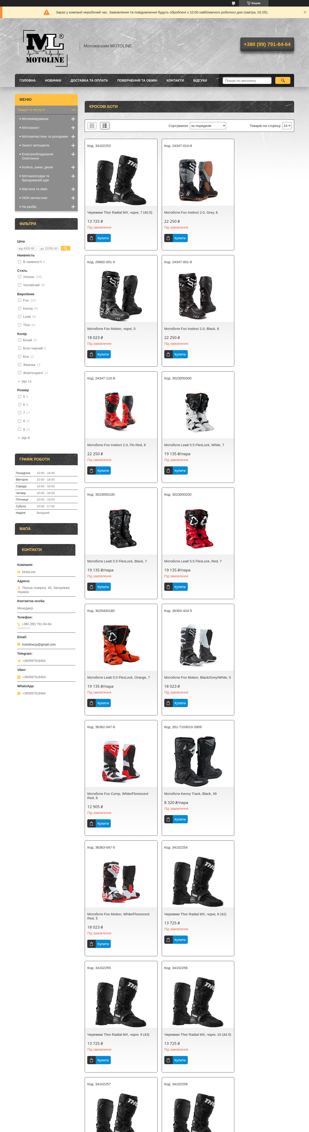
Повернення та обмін (137, 80)
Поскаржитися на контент (143, 1127)
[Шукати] (282, 80)
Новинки (53, 80)
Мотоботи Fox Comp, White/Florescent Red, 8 (188, 572)
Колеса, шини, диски (37, 167)
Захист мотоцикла (35, 145)
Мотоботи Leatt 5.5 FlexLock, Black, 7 (117, 449)
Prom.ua (176, 1123)
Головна (28, 80)
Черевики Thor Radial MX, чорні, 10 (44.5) (115, 812)
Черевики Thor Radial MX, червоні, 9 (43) (259, 1053)
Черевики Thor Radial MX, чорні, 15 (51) (258, 933)
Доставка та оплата (89, 80)
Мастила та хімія (34, 189)
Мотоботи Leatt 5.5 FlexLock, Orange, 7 (259, 451)
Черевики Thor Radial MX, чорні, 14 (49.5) (186, 933)
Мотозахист (31, 127)
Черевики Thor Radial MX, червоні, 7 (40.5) (116, 1053)
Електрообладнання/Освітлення (37, 156)
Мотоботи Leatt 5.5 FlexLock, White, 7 (260, 333)
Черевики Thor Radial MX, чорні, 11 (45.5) (186, 812)
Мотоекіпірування (35, 119)
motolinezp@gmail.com (39, 644)
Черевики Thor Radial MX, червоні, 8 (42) (187, 1053)
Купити (103, 242)
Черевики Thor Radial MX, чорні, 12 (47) (258, 812)
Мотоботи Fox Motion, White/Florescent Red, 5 (106, 692)
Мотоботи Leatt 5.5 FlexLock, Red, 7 (187, 449)
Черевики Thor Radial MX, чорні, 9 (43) (257, 692)
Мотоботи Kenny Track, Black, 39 (256, 569)
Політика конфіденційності (179, 1127)
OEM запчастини (34, 198)
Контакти (175, 80)
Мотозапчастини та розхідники (45, 136)
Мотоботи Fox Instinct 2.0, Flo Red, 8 (187, 333)
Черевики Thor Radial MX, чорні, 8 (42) (185, 692)
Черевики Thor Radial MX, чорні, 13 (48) (115, 933)
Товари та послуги (31, 110)
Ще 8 (26, 438)
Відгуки (200, 80)
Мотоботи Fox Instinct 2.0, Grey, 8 (185, 212)
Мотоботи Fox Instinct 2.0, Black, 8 (114, 333)
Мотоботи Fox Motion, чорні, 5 (254, 212)
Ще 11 (27, 381)
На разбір (29, 207)
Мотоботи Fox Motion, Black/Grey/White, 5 (104, 572)
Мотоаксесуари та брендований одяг (35, 178)
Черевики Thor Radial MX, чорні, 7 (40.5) (114, 214)
